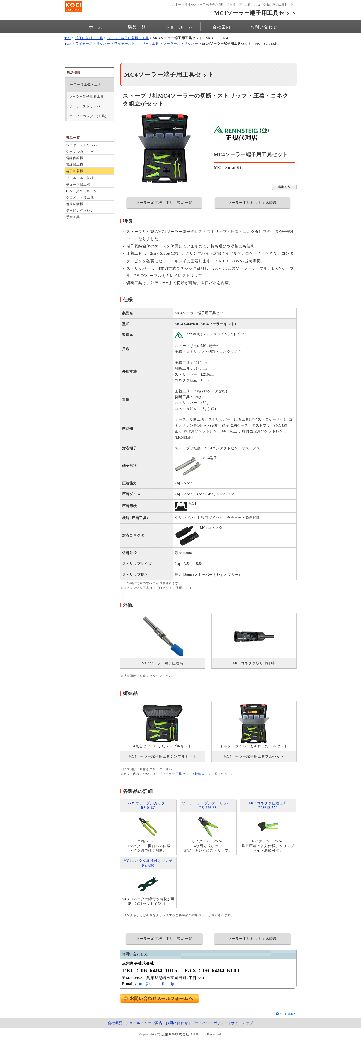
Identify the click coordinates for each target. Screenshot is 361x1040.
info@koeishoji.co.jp (156, 984)
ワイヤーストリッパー (92, 43)
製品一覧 (137, 27)
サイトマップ (242, 1023)
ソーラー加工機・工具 (84, 84)
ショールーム (179, 27)
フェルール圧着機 (80, 178)
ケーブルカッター (80, 151)
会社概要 (115, 1023)
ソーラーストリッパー (180, 43)
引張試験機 (74, 204)
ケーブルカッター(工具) (87, 116)
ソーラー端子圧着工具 (86, 96)
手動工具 (73, 217)
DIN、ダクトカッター (83, 191)
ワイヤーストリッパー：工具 (136, 43)
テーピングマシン (80, 210)
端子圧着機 (74, 171)
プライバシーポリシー (209, 1023)
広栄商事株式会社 (175, 1034)
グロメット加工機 (80, 197)
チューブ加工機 (78, 184)
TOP (68, 38)
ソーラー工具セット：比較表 (252, 203)
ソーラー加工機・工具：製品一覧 (164, 203)
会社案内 (221, 27)
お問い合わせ (264, 27)
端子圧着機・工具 (89, 38)
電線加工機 (74, 164)
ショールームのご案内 (144, 1023)
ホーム (95, 27)
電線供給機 (74, 158)
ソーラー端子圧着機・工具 (128, 38)
